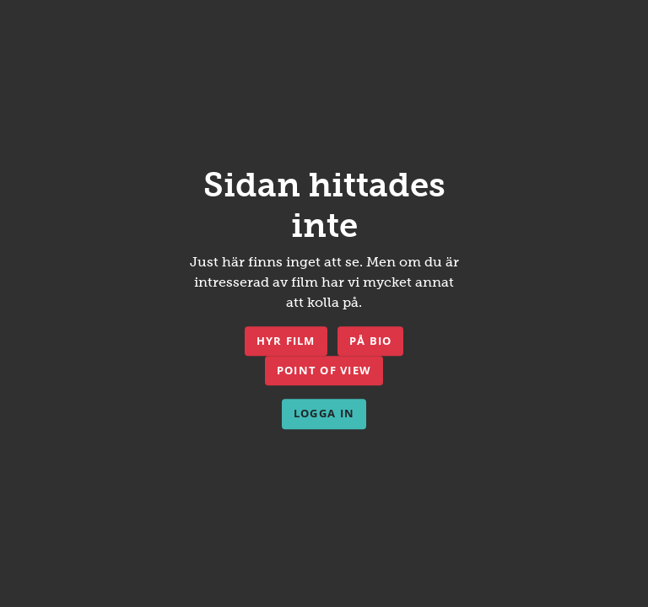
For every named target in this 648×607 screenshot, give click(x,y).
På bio (370, 340)
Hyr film (286, 340)
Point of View (324, 370)
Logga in (324, 414)
